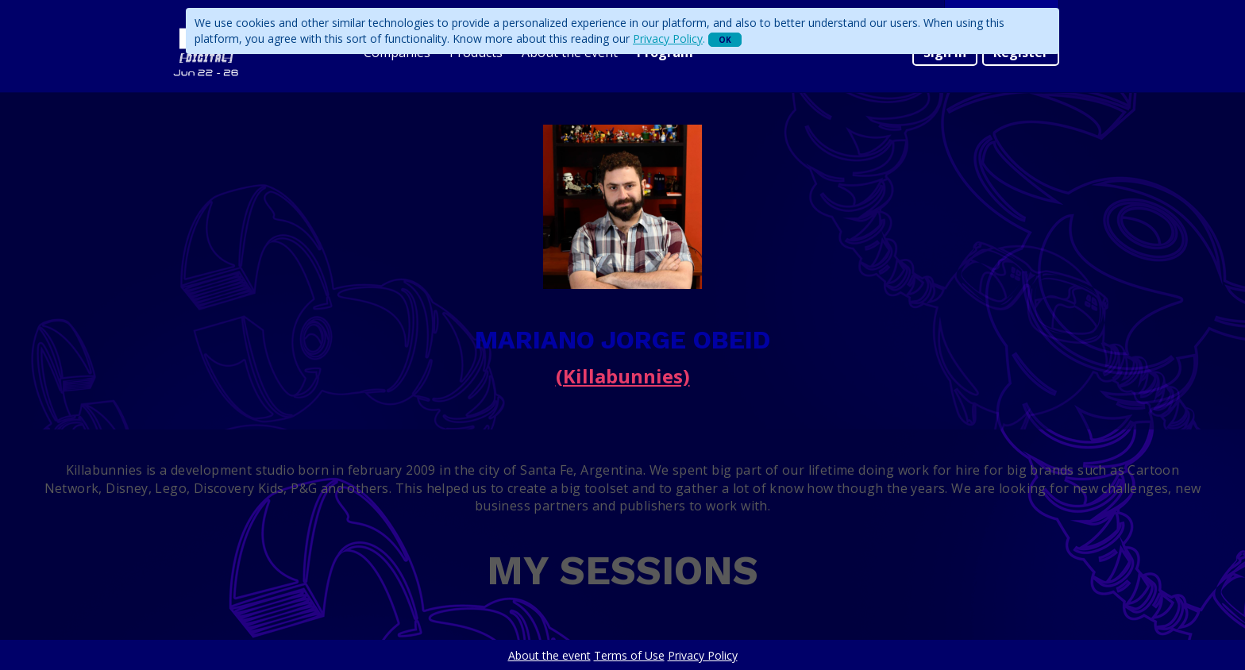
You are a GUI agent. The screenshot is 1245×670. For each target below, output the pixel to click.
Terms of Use (629, 655)
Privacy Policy (668, 38)
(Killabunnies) (623, 376)
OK (725, 39)
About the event (549, 655)
